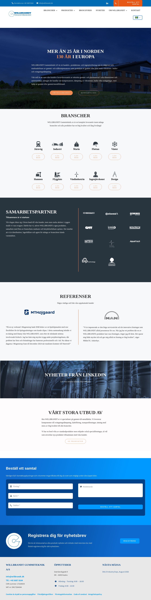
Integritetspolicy (95, 594)
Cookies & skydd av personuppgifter (21, 594)
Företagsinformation (63, 594)
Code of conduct (80, 594)
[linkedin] (107, 3)
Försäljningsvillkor (45, 594)
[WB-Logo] (20, 12)
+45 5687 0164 (16, 580)
